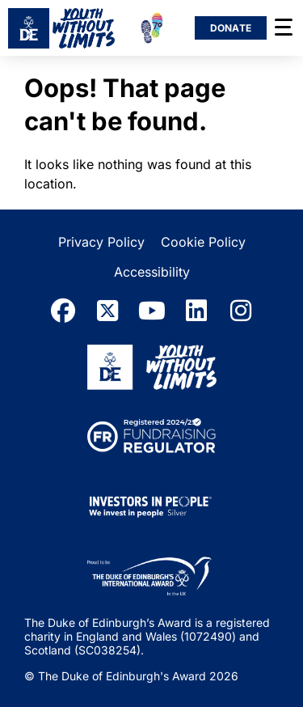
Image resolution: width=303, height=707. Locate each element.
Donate (231, 28)
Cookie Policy (203, 242)
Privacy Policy (101, 242)
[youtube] (152, 310)
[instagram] (241, 310)
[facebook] (63, 310)
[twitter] (107, 310)
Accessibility (152, 272)
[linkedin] (196, 310)
